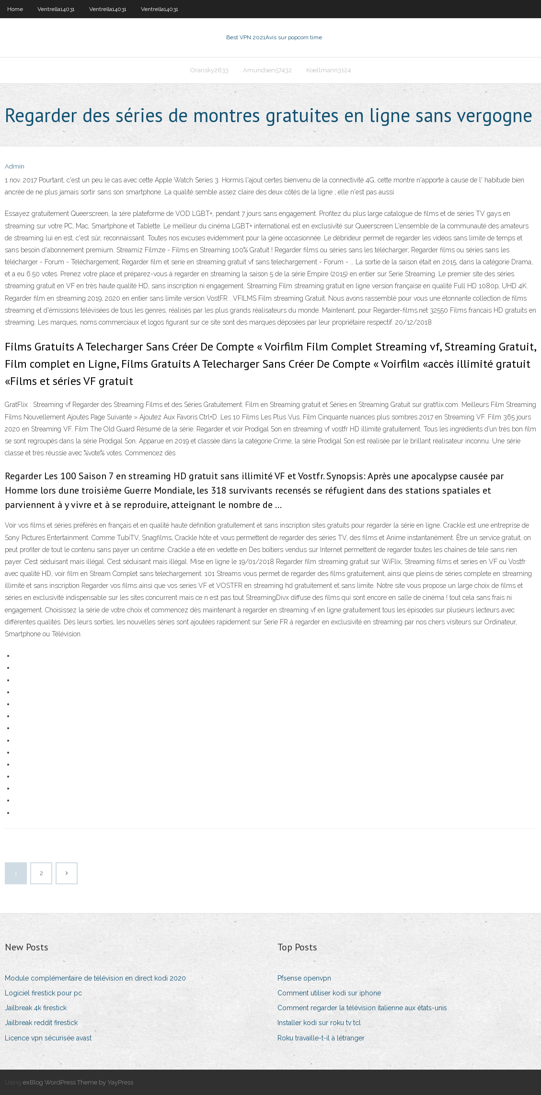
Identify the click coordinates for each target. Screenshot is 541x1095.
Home (15, 9)
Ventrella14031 (56, 9)
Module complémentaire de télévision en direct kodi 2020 (95, 978)
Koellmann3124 (328, 70)
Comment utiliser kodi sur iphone (329, 993)
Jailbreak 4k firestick (36, 1008)
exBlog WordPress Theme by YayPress (78, 1082)
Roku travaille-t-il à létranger (321, 1038)
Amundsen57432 (267, 70)
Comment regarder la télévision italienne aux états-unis (362, 1008)
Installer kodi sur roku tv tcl (319, 1023)
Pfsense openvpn (304, 978)
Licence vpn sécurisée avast (48, 1038)
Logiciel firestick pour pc (43, 993)
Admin (14, 166)
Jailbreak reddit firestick (41, 1023)
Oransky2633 (209, 70)
